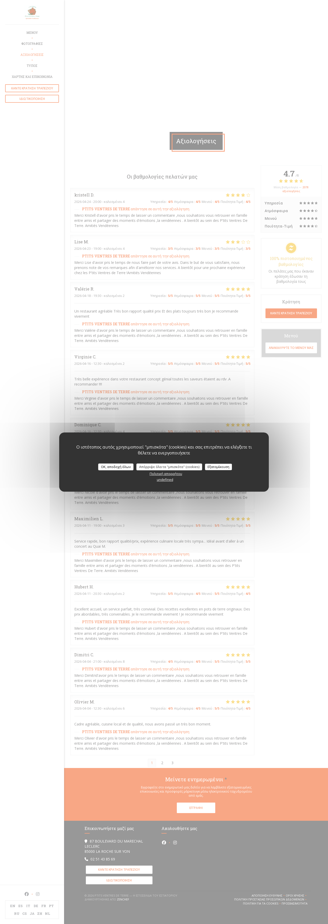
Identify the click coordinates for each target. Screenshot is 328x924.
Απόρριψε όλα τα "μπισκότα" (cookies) (169, 466)
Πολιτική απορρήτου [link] (166, 473)
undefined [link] (165, 479)
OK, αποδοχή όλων (116, 466)
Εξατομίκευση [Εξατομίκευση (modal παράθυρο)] (218, 466)
